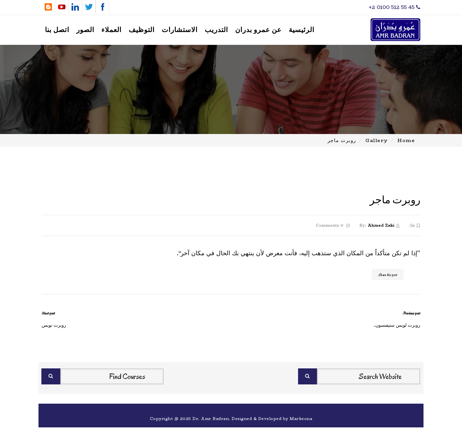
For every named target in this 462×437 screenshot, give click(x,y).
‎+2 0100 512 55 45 (394, 7)
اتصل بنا (57, 30)
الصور (85, 30)
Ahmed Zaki (381, 225)
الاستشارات (180, 30)
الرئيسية (301, 30)
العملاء (111, 30)
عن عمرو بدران (258, 30)
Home (406, 140)
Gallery (376, 140)
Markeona (301, 419)
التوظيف (142, 30)
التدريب (216, 30)
